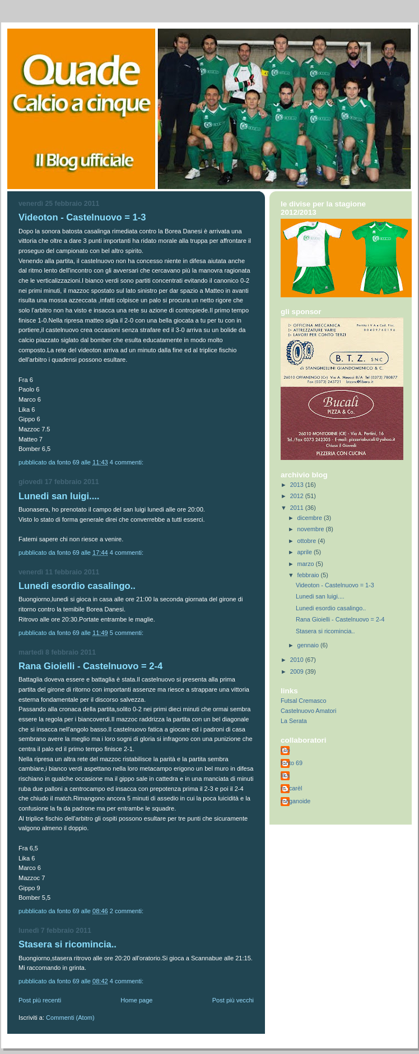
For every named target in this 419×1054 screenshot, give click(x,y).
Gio (285, 750)
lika (285, 775)
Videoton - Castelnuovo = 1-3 (82, 217)
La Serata (294, 720)
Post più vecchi (233, 1000)
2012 (297, 496)
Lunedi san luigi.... (58, 496)
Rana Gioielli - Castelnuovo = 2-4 (90, 666)
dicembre (310, 517)
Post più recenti (39, 1000)
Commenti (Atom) (70, 1017)
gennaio (308, 645)
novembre (311, 529)
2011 (297, 507)
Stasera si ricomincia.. (67, 944)
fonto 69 (291, 763)
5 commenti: (127, 632)
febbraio (309, 575)
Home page (136, 1000)
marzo (306, 563)
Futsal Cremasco (303, 700)
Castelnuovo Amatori (308, 710)
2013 (297, 484)
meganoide (295, 801)
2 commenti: (127, 911)
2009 (297, 671)
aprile (305, 552)
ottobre (307, 540)
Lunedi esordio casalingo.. (77, 586)
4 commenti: (127, 462)
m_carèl (291, 788)
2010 (297, 659)
